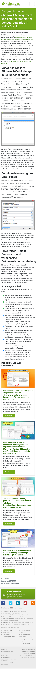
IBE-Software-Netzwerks (17, 608)
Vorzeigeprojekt (25, 643)
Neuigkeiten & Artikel (9, 636)
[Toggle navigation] (32, 4)
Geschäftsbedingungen (27, 651)
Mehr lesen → (9, 416)
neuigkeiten (13, 581)
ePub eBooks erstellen (27, 638)
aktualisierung (14, 583)
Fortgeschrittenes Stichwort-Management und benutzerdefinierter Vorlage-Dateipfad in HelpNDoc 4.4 (16, 19)
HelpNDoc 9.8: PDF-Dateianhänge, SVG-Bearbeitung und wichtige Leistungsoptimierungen (17, 552)
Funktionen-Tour (7, 630)
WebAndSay (6, 622)
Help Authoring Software (10, 611)
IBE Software (6, 624)
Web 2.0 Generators (8, 618)
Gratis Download (7, 632)
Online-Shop (6, 634)
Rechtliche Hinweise (29, 653)
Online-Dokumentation (9, 638)
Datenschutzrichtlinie (28, 649)
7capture (5, 615)
